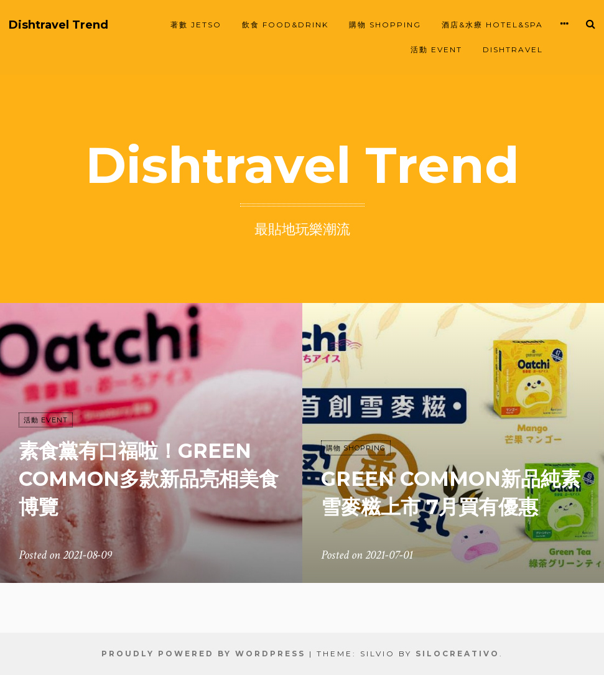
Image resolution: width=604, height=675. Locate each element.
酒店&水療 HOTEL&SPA (492, 24)
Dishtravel (513, 49)
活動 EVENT (436, 49)
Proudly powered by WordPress (203, 653)
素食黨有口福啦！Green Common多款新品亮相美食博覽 (149, 479)
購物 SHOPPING (385, 24)
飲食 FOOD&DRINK (285, 24)
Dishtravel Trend (58, 25)
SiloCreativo (457, 653)
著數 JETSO (195, 24)
